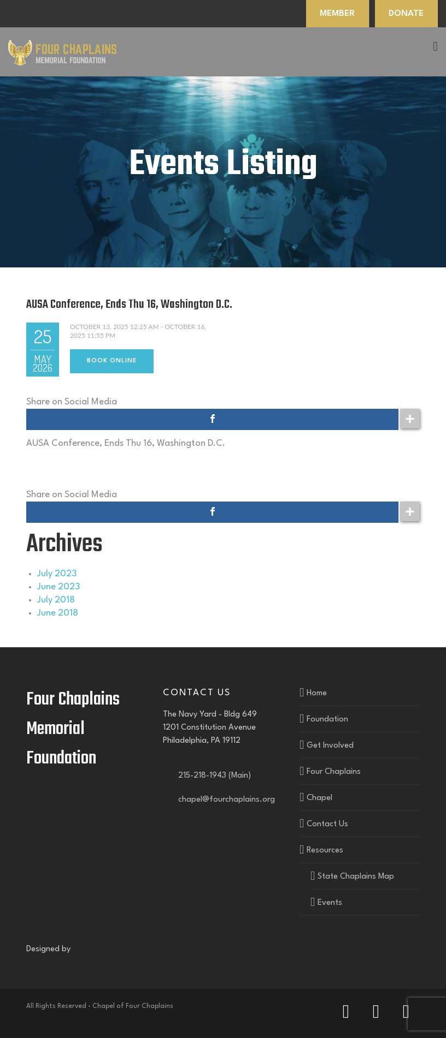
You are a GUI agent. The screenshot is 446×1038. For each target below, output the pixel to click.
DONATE (406, 13)
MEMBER (337, 13)
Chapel (319, 798)
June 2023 (58, 587)
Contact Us (327, 824)
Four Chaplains (334, 772)
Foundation (327, 719)
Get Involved (330, 746)
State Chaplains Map (356, 877)
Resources (325, 850)
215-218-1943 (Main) (212, 776)
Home (317, 693)
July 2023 (57, 573)
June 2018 (57, 613)
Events (330, 903)
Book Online (112, 361)
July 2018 (56, 600)
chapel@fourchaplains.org (224, 800)
